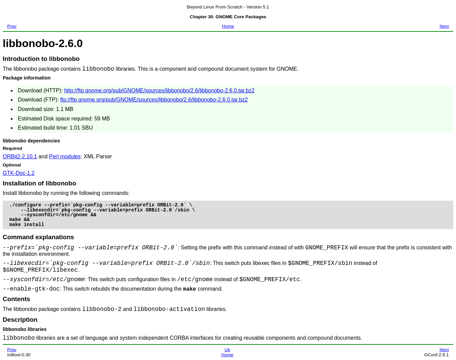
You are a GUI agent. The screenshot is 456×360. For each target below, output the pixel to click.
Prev (11, 26)
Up (227, 349)
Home (228, 26)
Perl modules (65, 156)
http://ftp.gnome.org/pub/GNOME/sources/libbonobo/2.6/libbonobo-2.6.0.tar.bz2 (159, 90)
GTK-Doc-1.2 (19, 173)
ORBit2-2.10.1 (20, 156)
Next (444, 26)
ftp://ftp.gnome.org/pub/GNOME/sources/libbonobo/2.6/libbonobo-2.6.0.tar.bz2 (154, 100)
